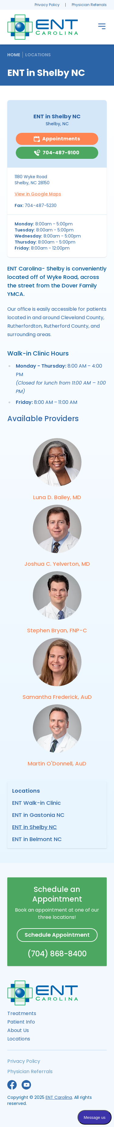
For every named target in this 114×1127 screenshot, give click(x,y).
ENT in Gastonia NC (38, 815)
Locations (38, 55)
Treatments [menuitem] (21, 1013)
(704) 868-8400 (57, 954)
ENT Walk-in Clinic (36, 803)
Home (13, 55)
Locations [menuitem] (18, 1038)
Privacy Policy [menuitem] (47, 4)
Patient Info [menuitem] (21, 1021)
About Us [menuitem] (18, 1030)
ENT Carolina (59, 1097)
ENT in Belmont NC (37, 839)
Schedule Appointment (57, 935)
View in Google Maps (38, 194)
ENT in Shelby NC (34, 827)
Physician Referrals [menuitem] (89, 4)
